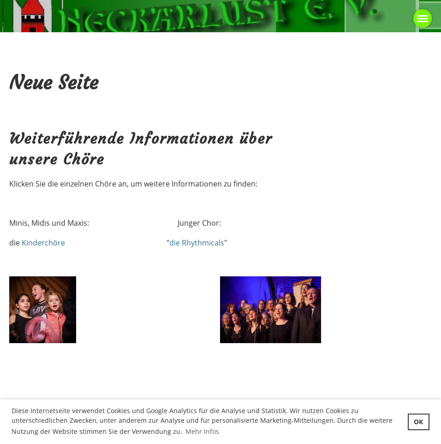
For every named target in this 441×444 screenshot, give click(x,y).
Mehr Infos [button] (202, 431)
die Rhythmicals (196, 243)
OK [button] (418, 421)
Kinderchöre (43, 243)
